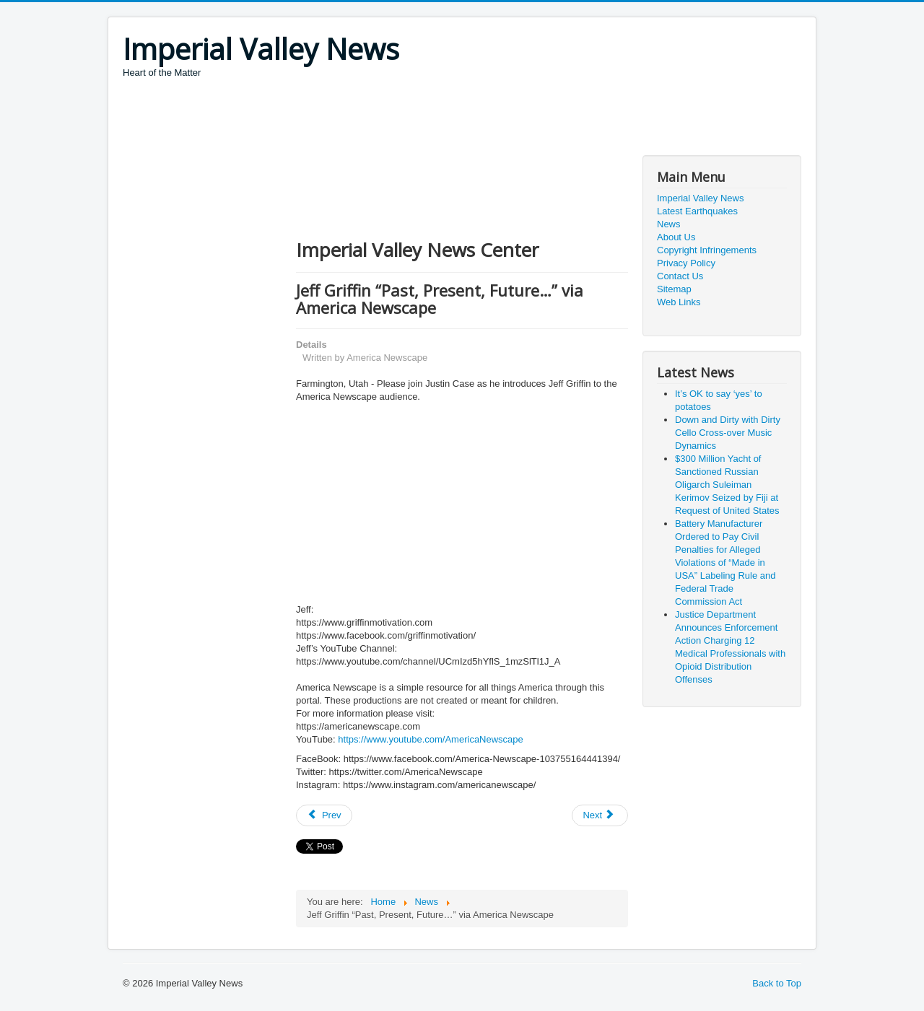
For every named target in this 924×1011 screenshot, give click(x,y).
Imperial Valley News (700, 198)
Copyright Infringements (707, 250)
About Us (676, 237)
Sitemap (674, 289)
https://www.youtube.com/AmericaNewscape (430, 739)
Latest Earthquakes (697, 211)
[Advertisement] (385, 119)
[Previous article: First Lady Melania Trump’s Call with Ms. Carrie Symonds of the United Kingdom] (324, 815)
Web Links (678, 302)
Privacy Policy (686, 263)
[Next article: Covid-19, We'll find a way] (600, 815)
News (669, 224)
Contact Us (680, 276)
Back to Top (776, 983)
